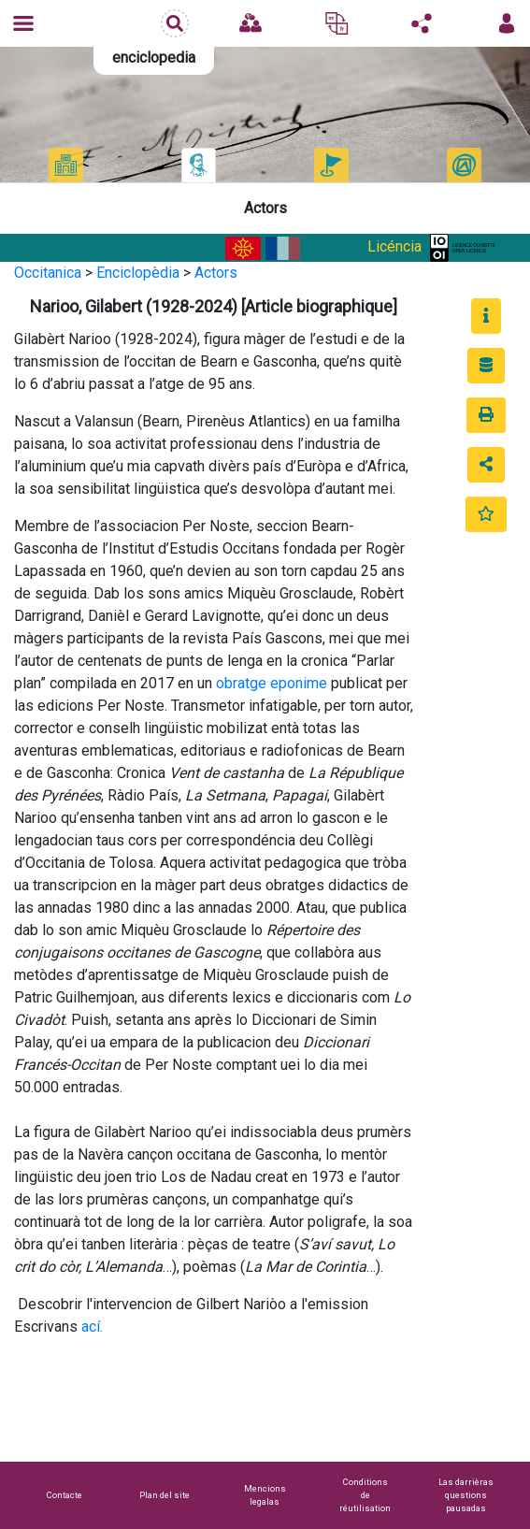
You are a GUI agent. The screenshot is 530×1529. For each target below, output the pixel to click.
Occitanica (47, 272)
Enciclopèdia (137, 272)
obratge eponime (271, 683)
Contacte (64, 1495)
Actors (215, 272)
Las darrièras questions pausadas (466, 1495)
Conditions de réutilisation (365, 1495)
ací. (92, 1326)
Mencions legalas (265, 1495)
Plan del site (164, 1495)
